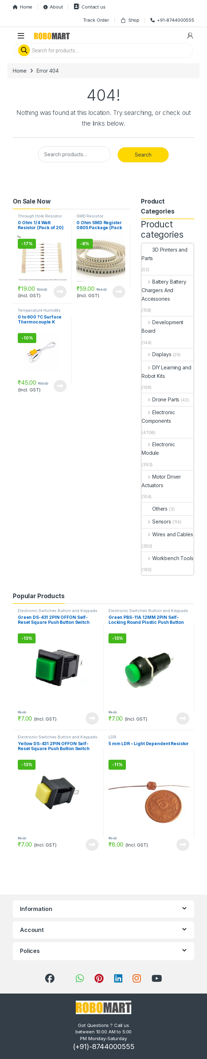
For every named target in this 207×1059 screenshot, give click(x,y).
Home (22, 7)
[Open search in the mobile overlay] (103, 50)
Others (155, 509)
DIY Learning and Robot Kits (166, 371)
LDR (112, 736)
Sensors (156, 521)
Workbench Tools (167, 558)
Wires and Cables (167, 534)
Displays (156, 354)
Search (143, 155)
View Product (60, 292)
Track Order (96, 20)
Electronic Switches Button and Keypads (57, 610)
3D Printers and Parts (164, 254)
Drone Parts (160, 399)
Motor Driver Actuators (161, 481)
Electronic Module (158, 448)
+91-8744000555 (172, 20)
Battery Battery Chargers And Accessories (164, 290)
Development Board (162, 326)
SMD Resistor (89, 216)
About (53, 7)
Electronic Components (158, 416)
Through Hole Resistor (40, 216)
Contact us (89, 7)
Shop (129, 20)
